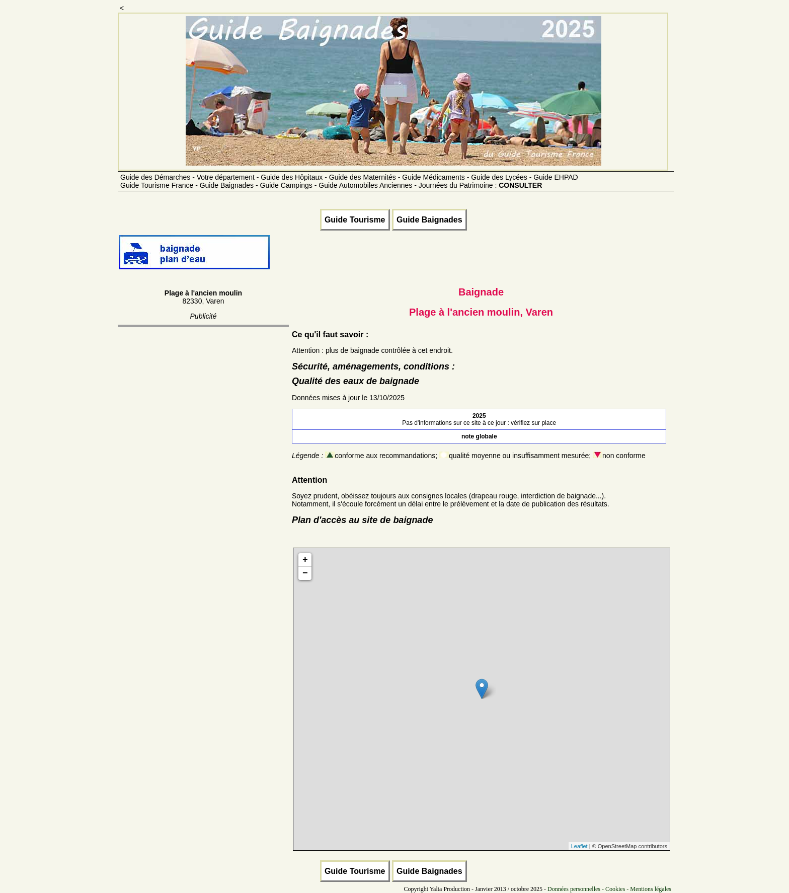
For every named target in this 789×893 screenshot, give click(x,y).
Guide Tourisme (355, 219)
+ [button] (305, 560)
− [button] (305, 573)
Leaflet (579, 846)
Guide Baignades (429, 219)
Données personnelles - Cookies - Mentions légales (609, 888)
